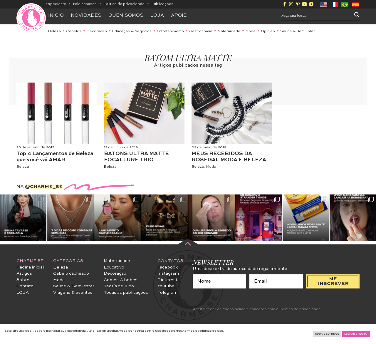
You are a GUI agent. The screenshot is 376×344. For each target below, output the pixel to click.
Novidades (86, 15)
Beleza (54, 31)
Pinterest (167, 280)
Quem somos (125, 15)
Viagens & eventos (73, 293)
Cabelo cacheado (71, 273)
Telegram (167, 293)
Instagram (168, 273)
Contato (24, 286)
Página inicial (30, 267)
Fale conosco (85, 4)
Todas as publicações (126, 293)
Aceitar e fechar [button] (356, 334)
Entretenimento (170, 31)
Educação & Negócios (132, 31)
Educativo (114, 267)
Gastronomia (200, 31)
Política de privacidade (124, 4)
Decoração (97, 31)
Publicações (162, 4)
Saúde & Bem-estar (73, 286)
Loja (157, 15)
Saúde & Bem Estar (297, 31)
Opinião (268, 31)
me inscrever (333, 281)
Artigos (24, 273)
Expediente (56, 4)
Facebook (167, 267)
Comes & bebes (120, 280)
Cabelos (73, 31)
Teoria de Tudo (119, 286)
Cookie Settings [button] (327, 334)
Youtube (165, 286)
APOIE (179, 15)
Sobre (22, 280)
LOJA (22, 293)
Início (56, 15)
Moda (251, 31)
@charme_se (44, 186)
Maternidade (229, 31)
